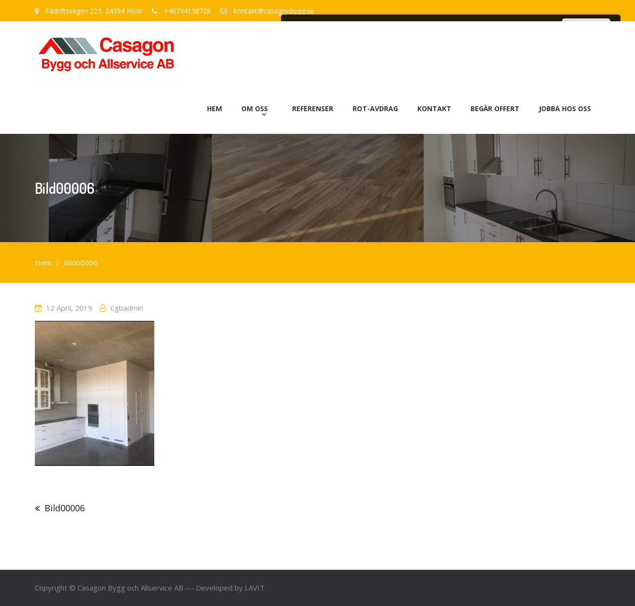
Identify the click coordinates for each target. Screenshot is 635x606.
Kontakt (434, 108)
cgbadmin (126, 308)
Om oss (254, 108)
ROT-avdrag (375, 108)
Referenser (312, 108)
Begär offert (495, 108)
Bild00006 (64, 508)
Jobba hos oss (565, 108)
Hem (214, 108)
